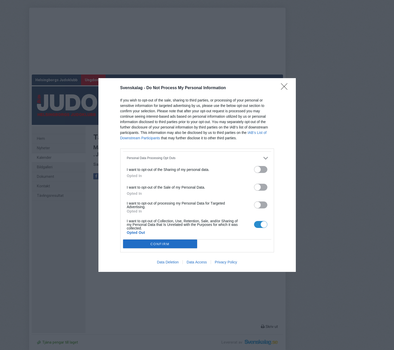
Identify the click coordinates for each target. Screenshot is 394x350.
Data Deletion (168, 262)
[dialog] (197, 175)
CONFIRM (160, 244)
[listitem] (197, 158)
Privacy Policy (226, 262)
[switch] (260, 169)
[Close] (286, 88)
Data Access (197, 262)
